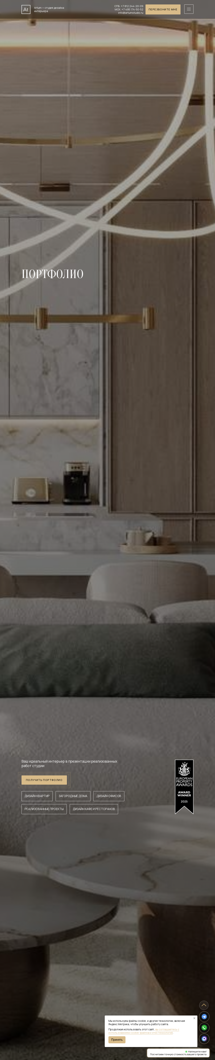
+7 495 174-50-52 (132, 9)
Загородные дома (73, 796)
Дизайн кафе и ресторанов (94, 809)
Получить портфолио (44, 780)
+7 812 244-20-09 (132, 6)
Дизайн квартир (37, 796)
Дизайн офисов (109, 796)
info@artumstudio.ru (130, 12)
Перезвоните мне (163, 9)
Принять (117, 1039)
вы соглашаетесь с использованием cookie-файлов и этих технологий (143, 1031)
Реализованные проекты (44, 809)
